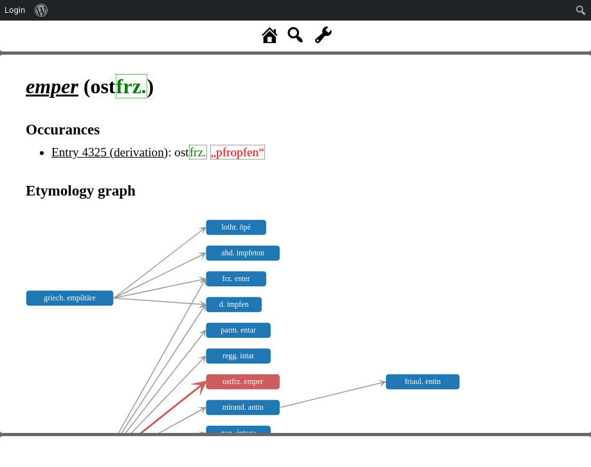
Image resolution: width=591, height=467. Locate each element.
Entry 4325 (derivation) (109, 152)
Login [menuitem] (15, 10)
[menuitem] (41, 10)
